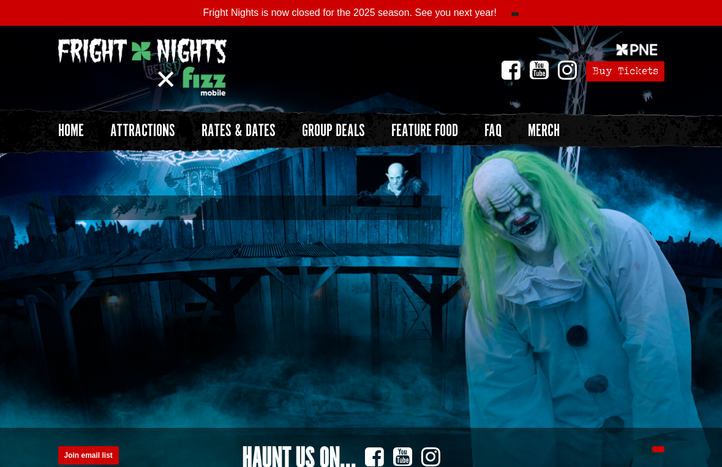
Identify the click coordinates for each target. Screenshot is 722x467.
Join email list (88, 455)
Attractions (142, 131)
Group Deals (333, 131)
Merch (544, 131)
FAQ (493, 131)
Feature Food (424, 131)
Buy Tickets (625, 71)
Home (71, 131)
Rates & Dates (238, 131)
